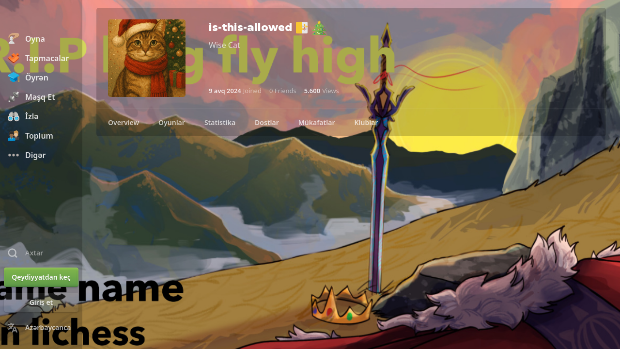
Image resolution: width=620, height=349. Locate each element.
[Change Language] (41, 327)
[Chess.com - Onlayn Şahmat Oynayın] (41, 16)
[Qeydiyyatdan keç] (41, 277)
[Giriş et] (41, 302)
